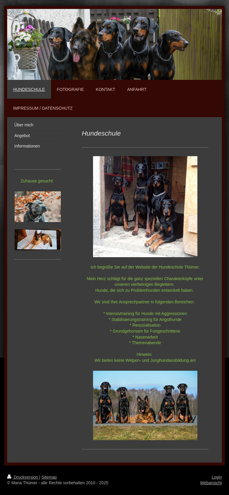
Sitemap (49, 477)
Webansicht (211, 482)
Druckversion (23, 477)
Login (217, 477)
